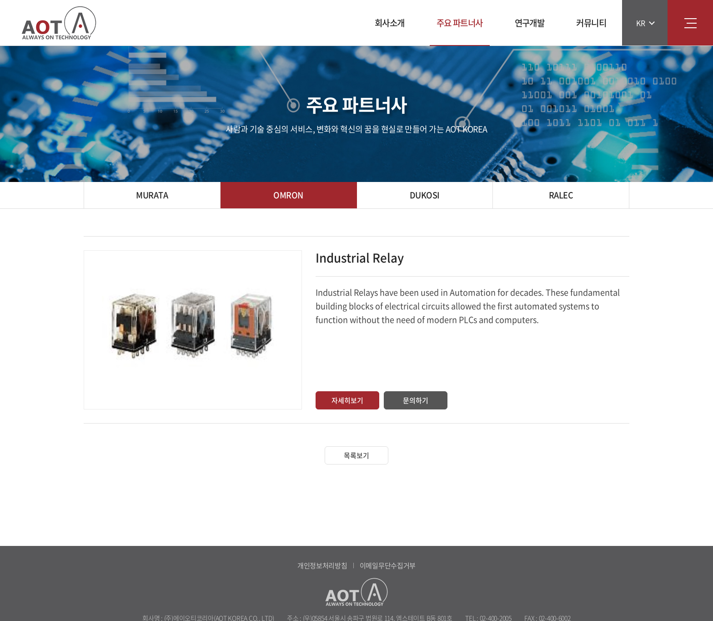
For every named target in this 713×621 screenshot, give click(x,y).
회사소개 (390, 22)
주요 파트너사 (460, 22)
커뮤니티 (591, 22)
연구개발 (530, 22)
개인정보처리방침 (322, 565)
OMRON (288, 195)
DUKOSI (425, 195)
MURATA (152, 195)
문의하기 (415, 400)
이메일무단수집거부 (388, 565)
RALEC (561, 195)
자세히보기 (347, 400)
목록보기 (356, 455)
